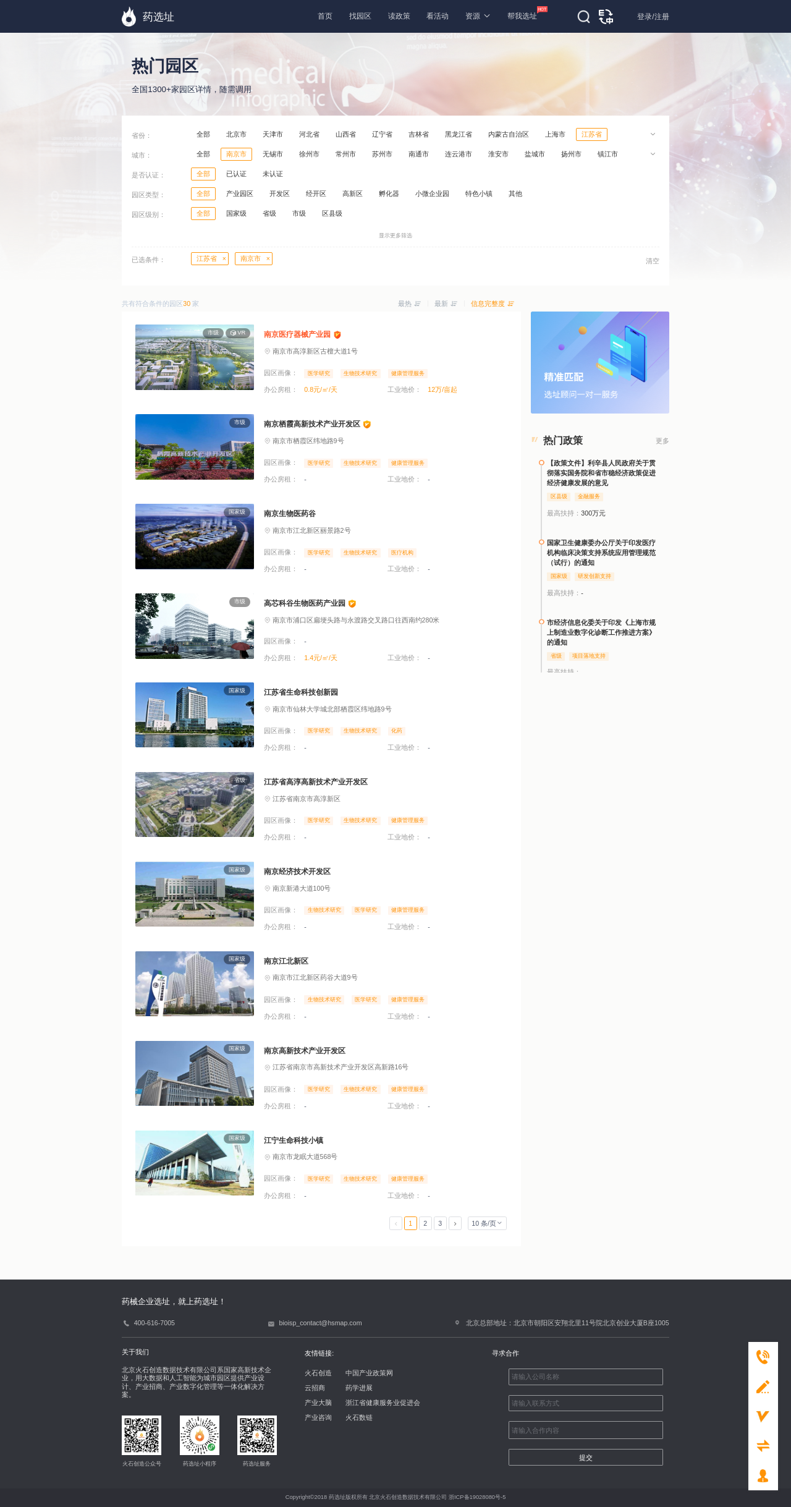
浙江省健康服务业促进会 (382, 1402)
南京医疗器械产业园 (297, 334)
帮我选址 (522, 13)
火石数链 (359, 1417)
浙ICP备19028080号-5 (477, 1497)
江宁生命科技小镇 (293, 1140)
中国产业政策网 (369, 1373)
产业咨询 (318, 1417)
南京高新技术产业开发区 (304, 1050)
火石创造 (318, 1373)
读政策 (399, 16)
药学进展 (359, 1387)
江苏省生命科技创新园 (301, 692)
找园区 (360, 16)
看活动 (437, 16)
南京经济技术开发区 (297, 871)
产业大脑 (318, 1402)
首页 (325, 16)
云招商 (315, 1387)
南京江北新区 (286, 961)
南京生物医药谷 (290, 513)
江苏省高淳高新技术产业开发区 (316, 782)
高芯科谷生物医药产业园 (304, 603)
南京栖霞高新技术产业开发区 (312, 424)
